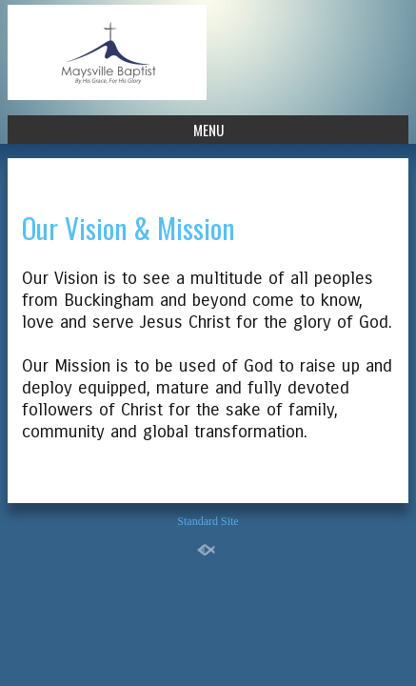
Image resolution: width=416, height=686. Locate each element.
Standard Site (207, 521)
